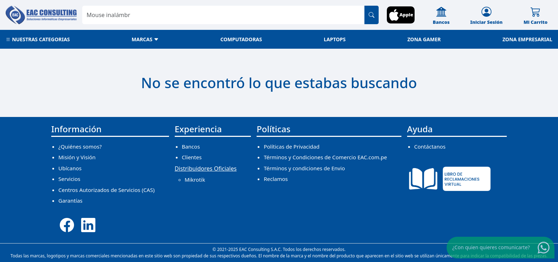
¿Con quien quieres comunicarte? (491, 247)
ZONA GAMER (424, 39)
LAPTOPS (335, 39)
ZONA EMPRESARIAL (527, 39)
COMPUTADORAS (241, 39)
